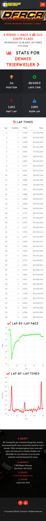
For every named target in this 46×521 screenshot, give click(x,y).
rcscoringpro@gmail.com (23, 475)
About (37, 23)
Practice (28, 23)
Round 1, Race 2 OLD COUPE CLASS (23, 37)
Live (8, 23)
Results (17, 23)
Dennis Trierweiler (23, 62)
